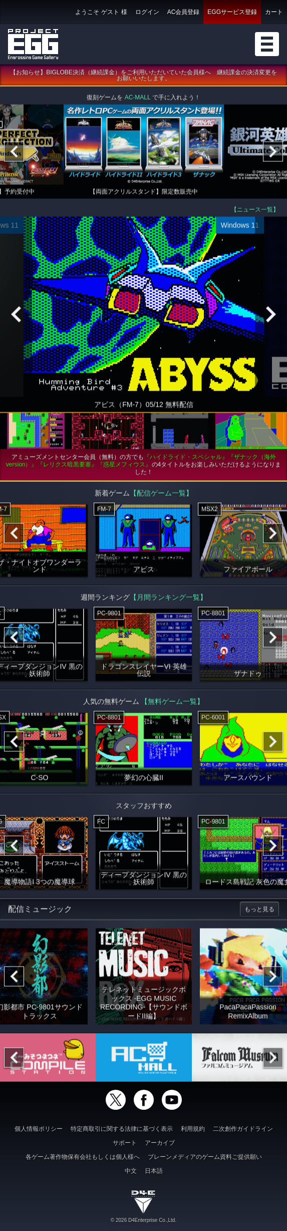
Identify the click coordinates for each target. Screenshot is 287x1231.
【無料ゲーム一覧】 (172, 703)
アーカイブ (160, 1143)
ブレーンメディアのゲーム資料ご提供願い (205, 1157)
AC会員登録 (183, 12)
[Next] (273, 153)
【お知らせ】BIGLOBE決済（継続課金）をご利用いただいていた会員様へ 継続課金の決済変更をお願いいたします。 (143, 77)
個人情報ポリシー (39, 1129)
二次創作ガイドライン (243, 1129)
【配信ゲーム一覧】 (161, 495)
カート (274, 12)
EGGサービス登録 (232, 12)
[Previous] (14, 153)
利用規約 (193, 1129)
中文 (131, 1171)
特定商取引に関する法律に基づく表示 (122, 1129)
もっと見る (259, 910)
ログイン (147, 12)
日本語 (154, 1171)
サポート (125, 1143)
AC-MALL (138, 99)
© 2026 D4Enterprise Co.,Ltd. (143, 1220)
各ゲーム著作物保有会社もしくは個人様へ (83, 1157)
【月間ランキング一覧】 (168, 599)
